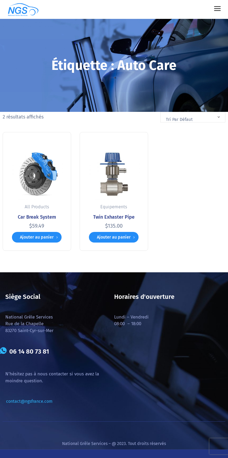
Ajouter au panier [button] (37, 237)
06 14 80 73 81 (29, 351)
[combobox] (192, 117)
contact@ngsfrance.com (29, 401)
